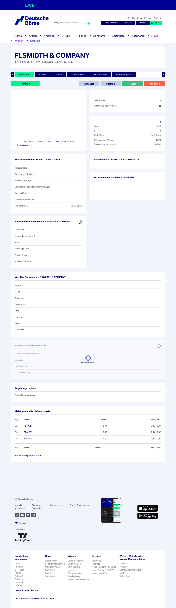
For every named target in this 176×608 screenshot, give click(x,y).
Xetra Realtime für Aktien (104, 566)
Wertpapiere (74, 566)
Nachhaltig (137, 36)
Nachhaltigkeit (123, 74)
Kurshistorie (100, 74)
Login (155, 22)
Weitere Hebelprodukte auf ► (28, 455)
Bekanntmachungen (55, 563)
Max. (72, 141)
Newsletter (137, 18)
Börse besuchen (76, 560)
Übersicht (24, 74)
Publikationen (74, 576)
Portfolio (143, 22)
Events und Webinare (78, 579)
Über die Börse (75, 563)
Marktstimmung (53, 566)
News (154, 36)
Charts (42, 74)
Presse (123, 566)
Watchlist (128, 22)
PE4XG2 (28, 426)
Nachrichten (51, 560)
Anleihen (49, 36)
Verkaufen (154, 83)
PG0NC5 (28, 438)
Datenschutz (37, 508)
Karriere (124, 563)
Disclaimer (36, 505)
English (157, 18)
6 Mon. (49, 141)
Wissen (18, 41)
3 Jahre (65, 141)
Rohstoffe (99, 36)
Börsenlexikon (75, 573)
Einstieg (35, 41)
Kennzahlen (77, 74)
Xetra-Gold (125, 576)
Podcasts (49, 573)
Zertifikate (118, 36)
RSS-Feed (50, 570)
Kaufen (132, 83)
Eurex (122, 572)
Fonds (82, 36)
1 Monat (40, 141)
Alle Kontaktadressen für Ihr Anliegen (35, 598)
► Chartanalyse (24, 145)
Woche (31, 141)
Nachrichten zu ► (117, 159)
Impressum (20, 508)
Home (18, 36)
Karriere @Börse (100, 573)
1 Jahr (57, 141)
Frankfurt (25, 83)
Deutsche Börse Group (131, 569)
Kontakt (148, 18)
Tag (24, 141)
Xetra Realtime (111, 22)
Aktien (33, 36)
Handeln (72, 570)
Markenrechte (56, 505)
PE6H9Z (28, 432)
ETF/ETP (66, 36)
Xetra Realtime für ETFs (103, 570)
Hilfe (127, 18)
